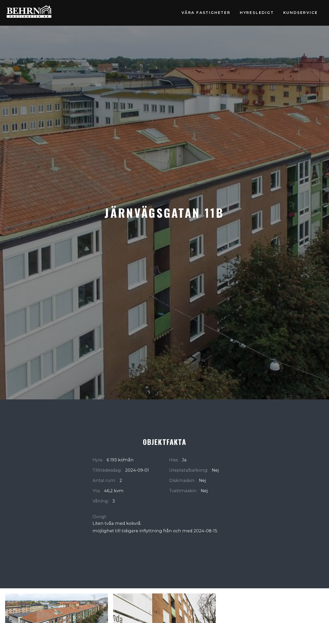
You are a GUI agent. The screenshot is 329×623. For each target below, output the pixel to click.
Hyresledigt (257, 12)
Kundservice (300, 12)
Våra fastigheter (206, 12)
